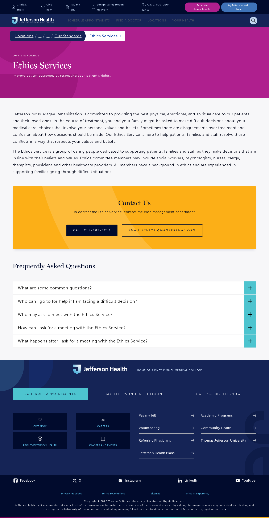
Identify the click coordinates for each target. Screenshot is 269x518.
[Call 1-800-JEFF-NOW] (218, 394)
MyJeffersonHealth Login (239, 7)
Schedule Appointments (202, 7)
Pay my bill (75, 7)
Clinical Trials (22, 7)
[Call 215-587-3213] (91, 230)
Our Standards (67, 36)
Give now (49, 7)
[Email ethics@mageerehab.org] (162, 230)
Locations (24, 36)
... (39, 36)
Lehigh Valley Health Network (110, 7)
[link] (166, 415)
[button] (134, 288)
